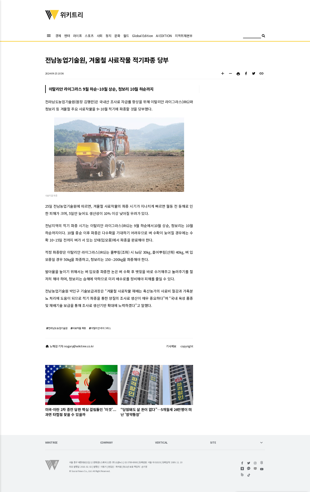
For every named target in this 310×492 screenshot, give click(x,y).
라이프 (77, 35)
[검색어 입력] (252, 36)
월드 (126, 35)
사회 (100, 35)
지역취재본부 (183, 35)
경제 (58, 35)
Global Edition (142, 35)
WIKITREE (51, 442)
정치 (108, 35)
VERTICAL (161, 442)
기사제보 (171, 346)
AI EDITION (164, 35)
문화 (117, 35)
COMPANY (106, 442)
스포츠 (89, 35)
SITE (213, 442)
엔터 (67, 35)
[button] (222, 74)
